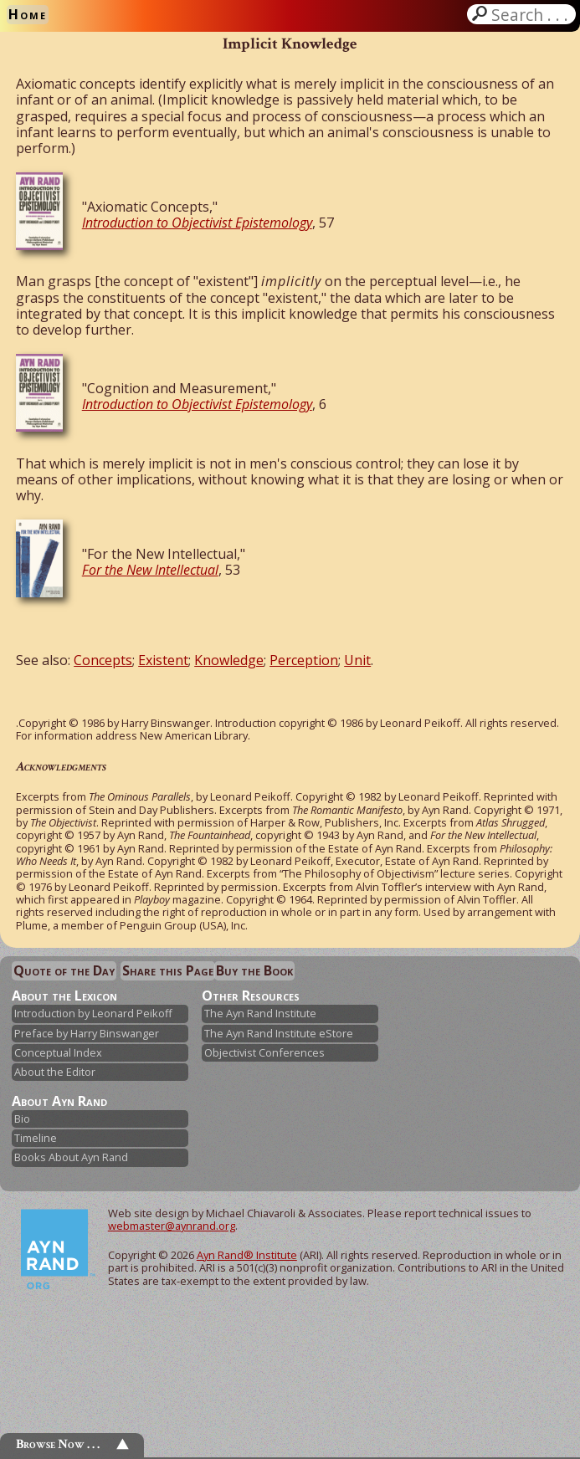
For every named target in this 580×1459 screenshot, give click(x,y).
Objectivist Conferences (264, 1052)
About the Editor (54, 1071)
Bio (22, 1118)
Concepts (103, 660)
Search (531, 14)
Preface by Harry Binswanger (86, 1033)
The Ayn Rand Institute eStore (278, 1033)
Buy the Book (254, 970)
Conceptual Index (58, 1052)
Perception (303, 660)
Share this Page (167, 970)
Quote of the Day (64, 970)
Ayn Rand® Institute (247, 1254)
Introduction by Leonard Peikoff (93, 1013)
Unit (357, 660)
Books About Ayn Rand (71, 1157)
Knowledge (229, 660)
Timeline (35, 1137)
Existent (163, 660)
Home (27, 14)
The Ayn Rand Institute (260, 1013)
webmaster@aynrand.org (171, 1225)
